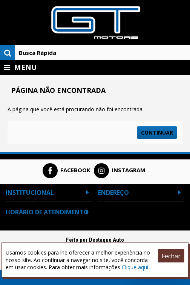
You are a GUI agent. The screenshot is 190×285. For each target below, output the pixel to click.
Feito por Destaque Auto (95, 239)
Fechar (171, 256)
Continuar (157, 132)
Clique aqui (135, 267)
